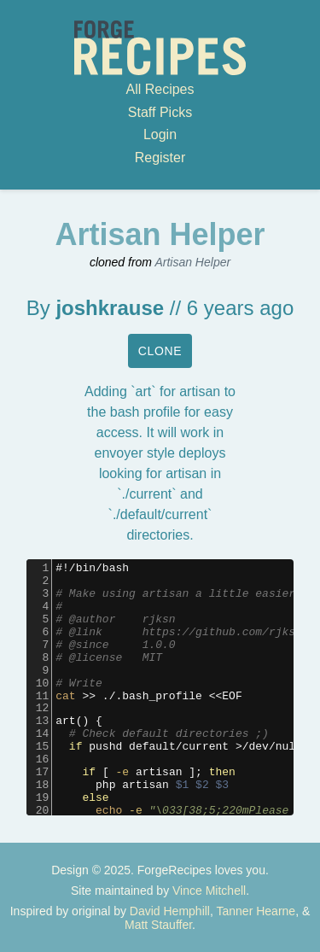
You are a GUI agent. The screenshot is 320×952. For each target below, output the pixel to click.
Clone (160, 351)
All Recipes (159, 89)
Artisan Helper (192, 262)
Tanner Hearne (256, 911)
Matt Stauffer (158, 925)
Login (160, 134)
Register (160, 157)
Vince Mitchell (209, 890)
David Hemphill (170, 911)
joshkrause (109, 307)
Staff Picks (160, 112)
